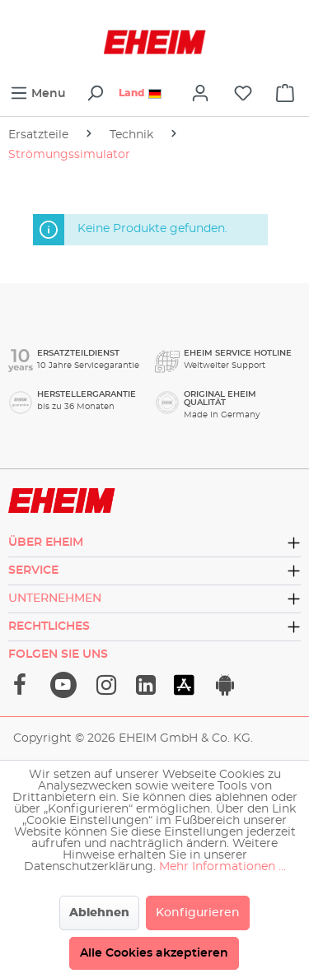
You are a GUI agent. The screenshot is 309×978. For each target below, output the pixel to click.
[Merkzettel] (243, 93)
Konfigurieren (198, 913)
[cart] (285, 93)
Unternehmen (54, 598)
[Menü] (38, 93)
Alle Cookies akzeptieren (154, 953)
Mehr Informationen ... (222, 867)
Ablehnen (99, 913)
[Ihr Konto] (200, 93)
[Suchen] (95, 93)
